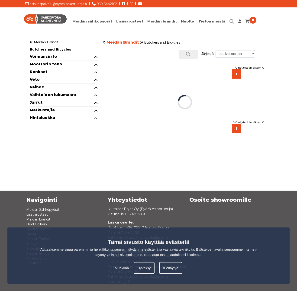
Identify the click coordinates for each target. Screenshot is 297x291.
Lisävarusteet (129, 21)
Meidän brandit (162, 21)
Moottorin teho (64, 64)
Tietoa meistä (211, 21)
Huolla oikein (36, 224)
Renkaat (64, 72)
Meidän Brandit (123, 42)
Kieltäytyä (170, 268)
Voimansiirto (64, 56)
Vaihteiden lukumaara (64, 95)
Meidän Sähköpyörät (42, 210)
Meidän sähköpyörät (92, 21)
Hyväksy (144, 268)
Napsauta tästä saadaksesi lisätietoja (172, 255)
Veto (64, 79)
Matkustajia (64, 110)
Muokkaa (122, 268)
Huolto (187, 21)
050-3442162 (104, 3)
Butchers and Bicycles (50, 49)
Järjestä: (207, 54)
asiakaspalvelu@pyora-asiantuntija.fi (56, 3)
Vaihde (64, 87)
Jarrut (64, 102)
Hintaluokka (64, 117)
